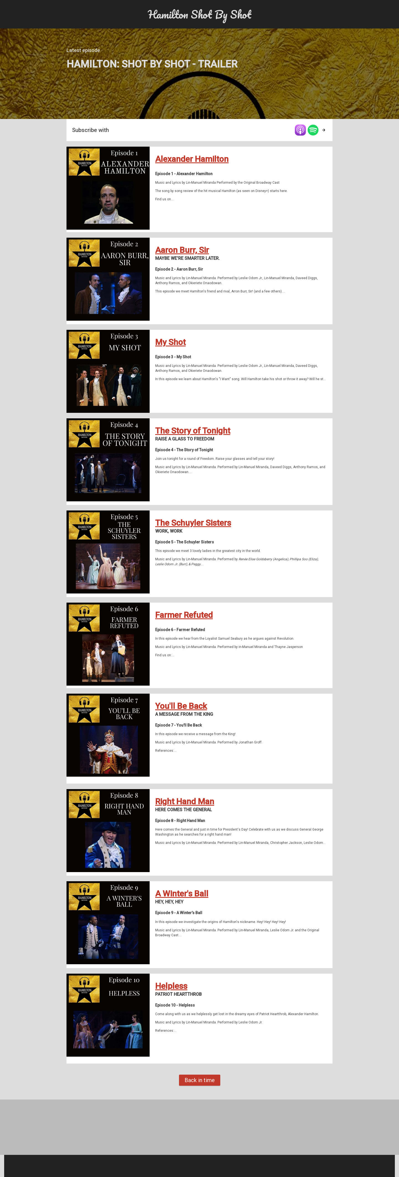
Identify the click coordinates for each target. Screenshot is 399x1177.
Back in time (200, 1080)
